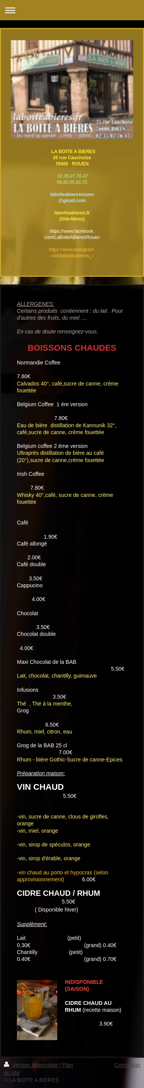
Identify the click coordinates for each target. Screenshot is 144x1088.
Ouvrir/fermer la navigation (72, 10)
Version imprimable (32, 1065)
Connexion (127, 1065)
